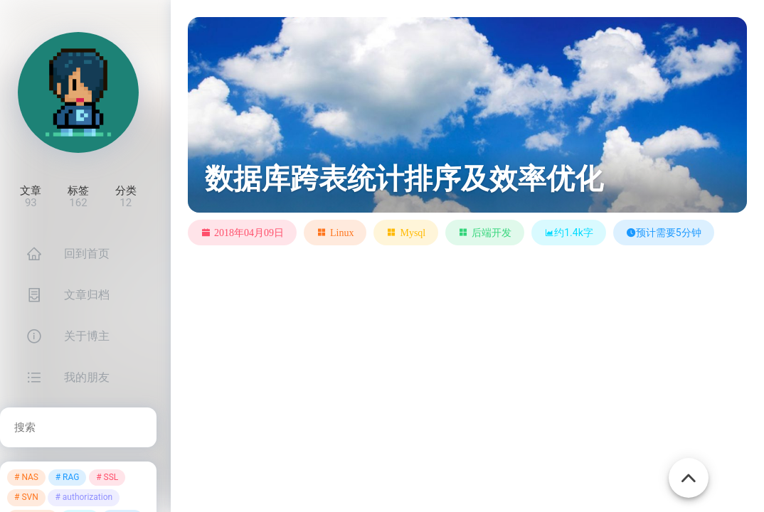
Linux (342, 233)
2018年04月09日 (249, 233)
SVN (29, 497)
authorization (87, 497)
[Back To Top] (689, 470)
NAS (29, 477)
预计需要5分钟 (663, 232)
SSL (111, 477)
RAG (71, 477)
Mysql (412, 233)
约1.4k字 (568, 232)
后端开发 (491, 233)
